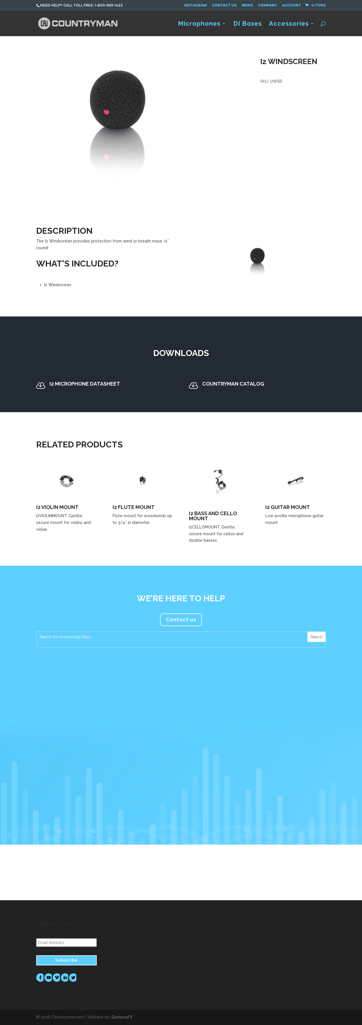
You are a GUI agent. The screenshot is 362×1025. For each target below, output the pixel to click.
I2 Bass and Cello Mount (213, 515)
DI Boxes (247, 24)
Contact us (181, 619)
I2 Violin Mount (57, 507)
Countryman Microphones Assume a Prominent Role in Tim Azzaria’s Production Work (182, 735)
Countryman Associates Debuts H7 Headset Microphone (77, 733)
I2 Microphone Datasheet (84, 384)
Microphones (199, 24)
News (247, 5)
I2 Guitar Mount (287, 507)
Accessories (289, 24)
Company (267, 5)
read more (53, 800)
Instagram (195, 5)
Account (291, 5)
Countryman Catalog (233, 384)
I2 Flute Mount (134, 507)
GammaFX (121, 1017)
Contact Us (224, 5)
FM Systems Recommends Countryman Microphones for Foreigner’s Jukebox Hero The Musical (283, 735)
